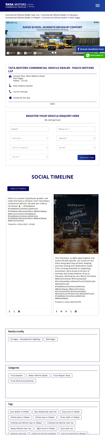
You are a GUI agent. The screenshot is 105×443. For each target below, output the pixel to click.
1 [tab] (49, 39)
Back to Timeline (18, 175)
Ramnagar (50, 326)
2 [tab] (52, 39)
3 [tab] (55, 39)
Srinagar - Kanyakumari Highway (25, 326)
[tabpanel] (52, 25)
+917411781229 (20, 78)
